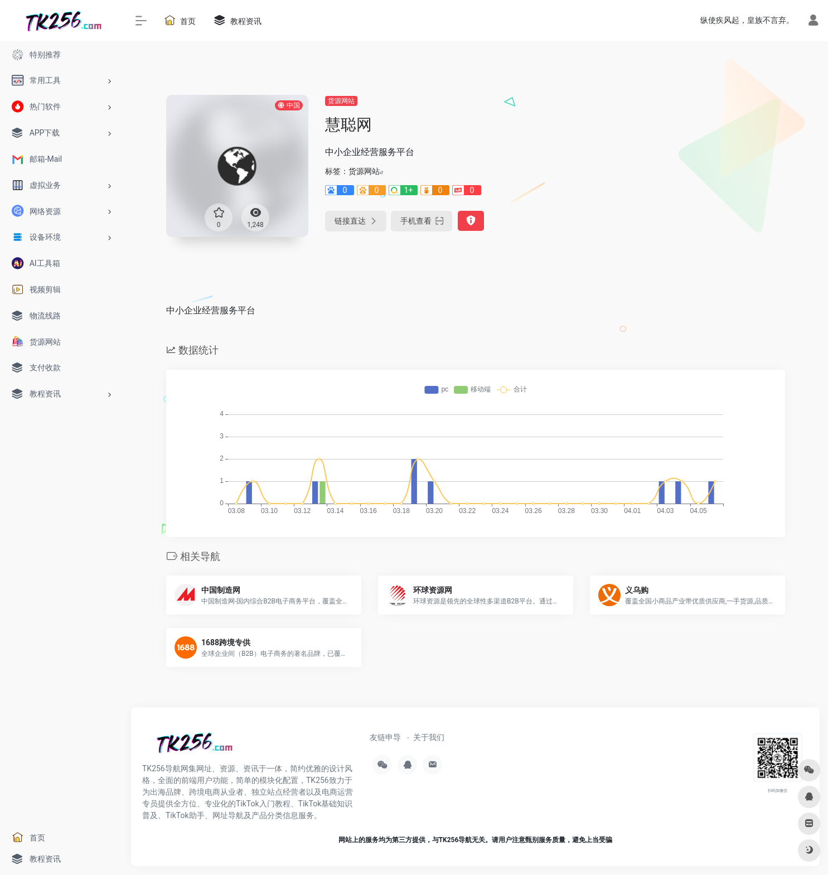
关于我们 (428, 737)
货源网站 (341, 101)
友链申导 (385, 737)
